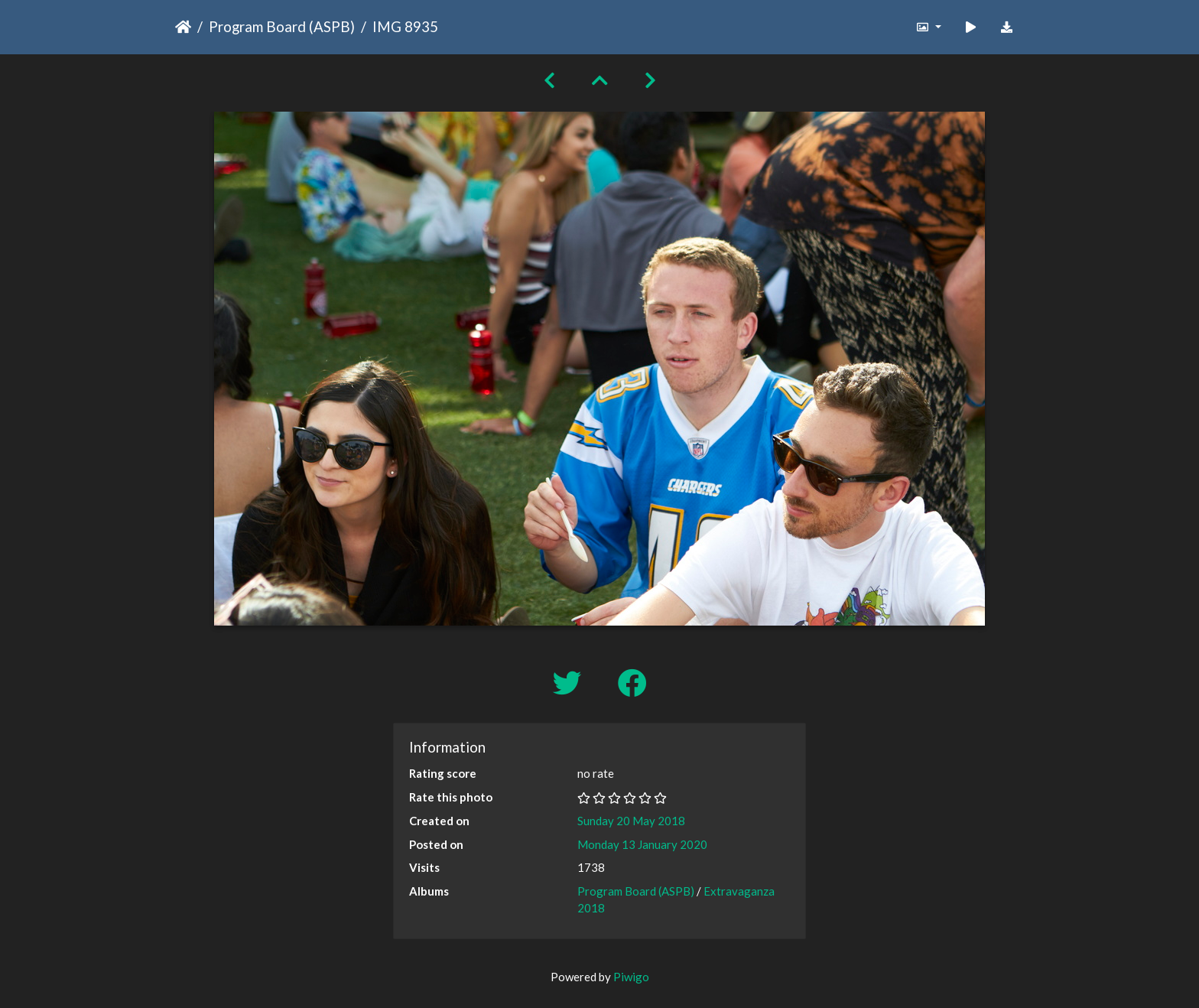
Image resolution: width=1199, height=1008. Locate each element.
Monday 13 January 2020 (642, 844)
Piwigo (631, 977)
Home (183, 26)
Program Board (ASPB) (282, 26)
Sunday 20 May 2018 (631, 821)
